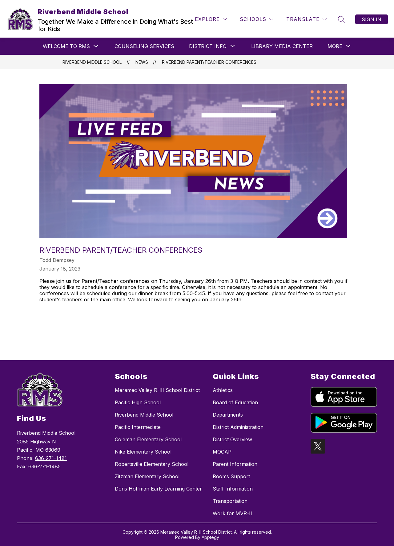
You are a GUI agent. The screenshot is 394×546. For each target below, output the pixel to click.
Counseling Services (144, 46)
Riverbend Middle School (92, 62)
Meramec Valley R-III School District (157, 390)
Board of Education (235, 402)
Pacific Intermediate (138, 427)
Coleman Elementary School (148, 439)
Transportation (230, 501)
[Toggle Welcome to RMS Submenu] (96, 46)
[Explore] (210, 19)
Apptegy (210, 537)
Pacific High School (138, 402)
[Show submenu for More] (335, 46)
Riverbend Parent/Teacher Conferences (209, 62)
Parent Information (235, 464)
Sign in (371, 19)
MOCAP (222, 452)
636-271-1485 (44, 466)
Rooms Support (231, 476)
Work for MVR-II (232, 513)
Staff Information (233, 489)
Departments (228, 415)
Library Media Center (282, 46)
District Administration (238, 427)
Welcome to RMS (66, 46)
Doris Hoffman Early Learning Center (158, 489)
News (141, 62)
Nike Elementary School (143, 452)
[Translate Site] (306, 19)
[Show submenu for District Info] (208, 46)
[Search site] (341, 19)
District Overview (232, 439)
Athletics (223, 390)
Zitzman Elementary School (147, 476)
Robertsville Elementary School (151, 464)
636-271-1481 (51, 458)
